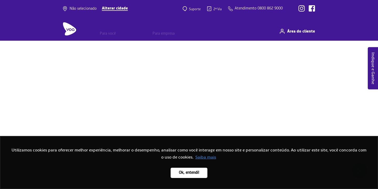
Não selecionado (83, 8)
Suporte (194, 8)
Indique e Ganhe (373, 68)
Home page (11, 48)
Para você (108, 33)
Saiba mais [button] (205, 157)
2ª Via (217, 8)
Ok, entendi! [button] (189, 173)
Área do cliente (301, 31)
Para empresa (164, 33)
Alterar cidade (115, 8)
